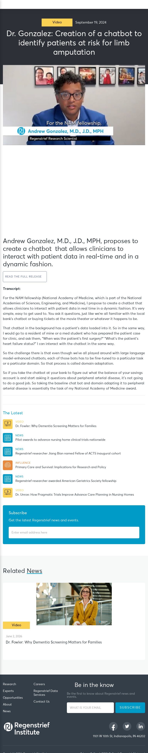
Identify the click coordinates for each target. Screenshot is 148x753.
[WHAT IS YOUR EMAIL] (90, 707)
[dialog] (143, 4)
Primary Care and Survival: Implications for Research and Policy (60, 467)
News (7, 711)
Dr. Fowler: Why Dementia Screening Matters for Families (55, 426)
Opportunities (13, 697)
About (7, 704)
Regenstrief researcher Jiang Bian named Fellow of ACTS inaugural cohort (68, 453)
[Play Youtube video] (74, 105)
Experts (8, 691)
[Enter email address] (72, 532)
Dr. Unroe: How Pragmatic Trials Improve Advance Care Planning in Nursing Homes (74, 494)
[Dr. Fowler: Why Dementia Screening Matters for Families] (74, 604)
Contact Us (42, 701)
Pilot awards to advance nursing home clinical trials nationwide (60, 439)
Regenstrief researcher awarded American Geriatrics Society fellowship (65, 480)
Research (9, 684)
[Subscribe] (134, 532)
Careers (39, 684)
